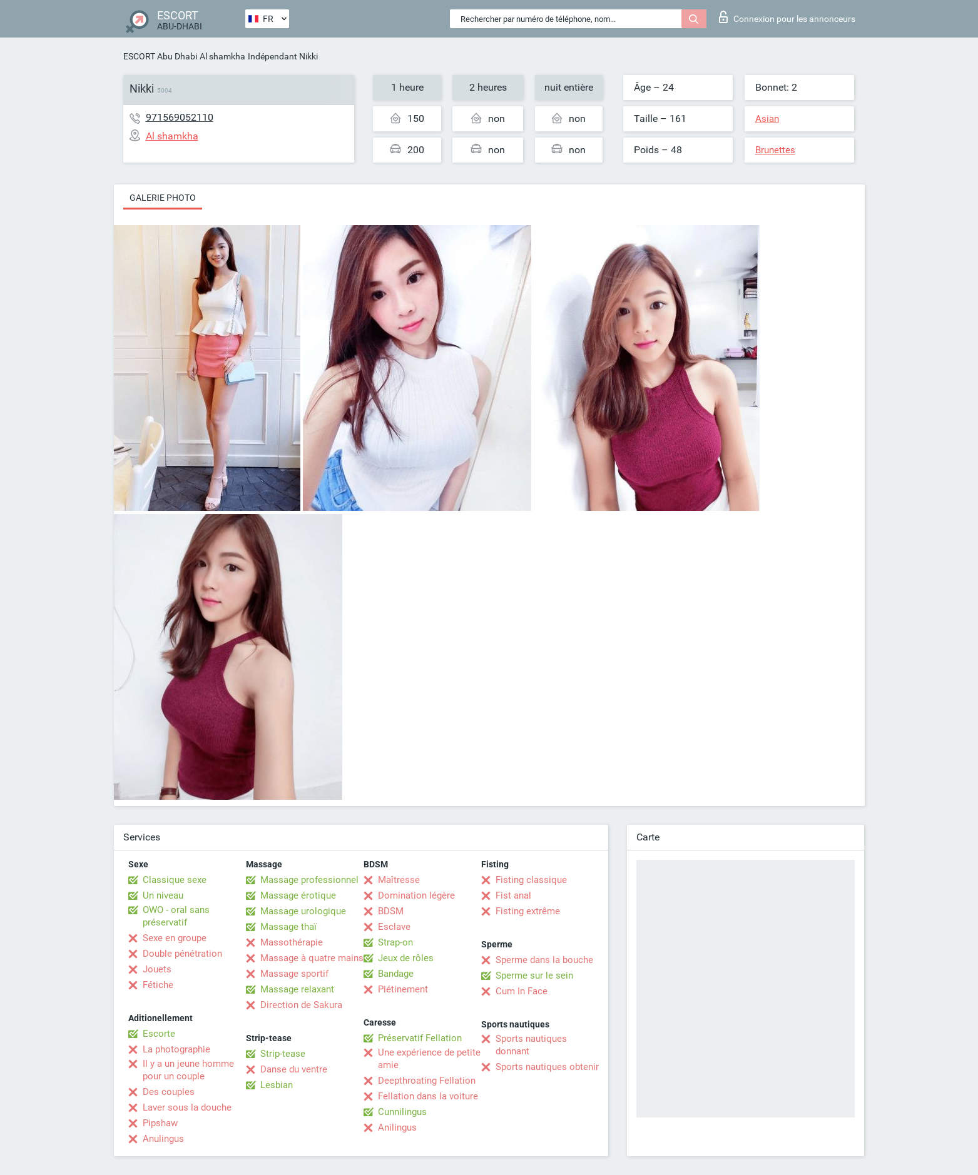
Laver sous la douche (187, 1107)
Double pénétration (182, 953)
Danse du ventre (293, 1069)
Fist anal (513, 895)
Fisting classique (531, 879)
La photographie (176, 1049)
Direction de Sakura (301, 1005)
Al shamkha (222, 56)
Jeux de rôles (406, 958)
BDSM (391, 911)
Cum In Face (522, 991)
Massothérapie (291, 942)
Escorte (159, 1033)
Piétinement (403, 989)
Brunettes (775, 150)
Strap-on (395, 942)
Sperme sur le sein (534, 975)
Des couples (169, 1091)
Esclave (394, 926)
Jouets (157, 969)
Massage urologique (303, 911)
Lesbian (276, 1085)
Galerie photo (163, 198)
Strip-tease (282, 1053)
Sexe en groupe (174, 938)
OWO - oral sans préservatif (176, 916)
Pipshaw (160, 1123)
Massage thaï (288, 926)
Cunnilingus (402, 1111)
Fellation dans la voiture (428, 1096)
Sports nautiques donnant (531, 1045)
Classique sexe (174, 879)
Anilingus (397, 1127)
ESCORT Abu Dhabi (160, 56)
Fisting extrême (528, 911)
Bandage (396, 973)
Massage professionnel (309, 879)
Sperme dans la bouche (544, 960)
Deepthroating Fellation (427, 1080)
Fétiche (158, 985)
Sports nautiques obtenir (547, 1066)
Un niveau (163, 895)
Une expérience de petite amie (429, 1059)
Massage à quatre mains (312, 958)
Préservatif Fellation (420, 1038)
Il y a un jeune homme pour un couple (188, 1070)
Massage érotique (298, 895)
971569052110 (179, 117)
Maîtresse (399, 879)
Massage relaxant (297, 989)
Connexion (787, 17)
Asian (767, 118)
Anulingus (163, 1138)
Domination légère (416, 895)
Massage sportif (294, 973)
